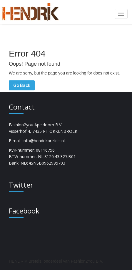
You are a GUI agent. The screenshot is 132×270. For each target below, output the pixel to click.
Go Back (21, 85)
